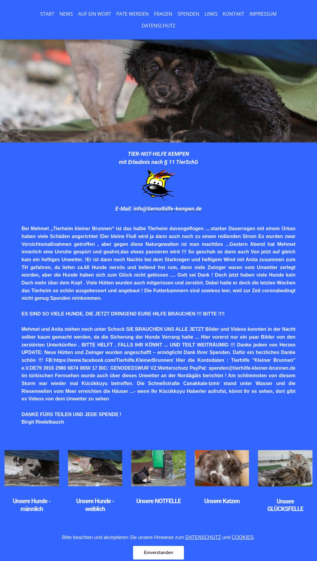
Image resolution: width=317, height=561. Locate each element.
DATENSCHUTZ (159, 25)
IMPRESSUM (263, 14)
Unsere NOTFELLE (158, 501)
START (47, 14)
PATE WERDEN (132, 14)
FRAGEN (163, 14)
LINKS (211, 14)
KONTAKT (233, 14)
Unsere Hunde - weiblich (95, 504)
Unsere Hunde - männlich (32, 504)
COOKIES (243, 550)
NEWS (66, 14)
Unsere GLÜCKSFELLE (285, 505)
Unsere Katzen (222, 501)
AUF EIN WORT (94, 14)
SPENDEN (188, 14)
